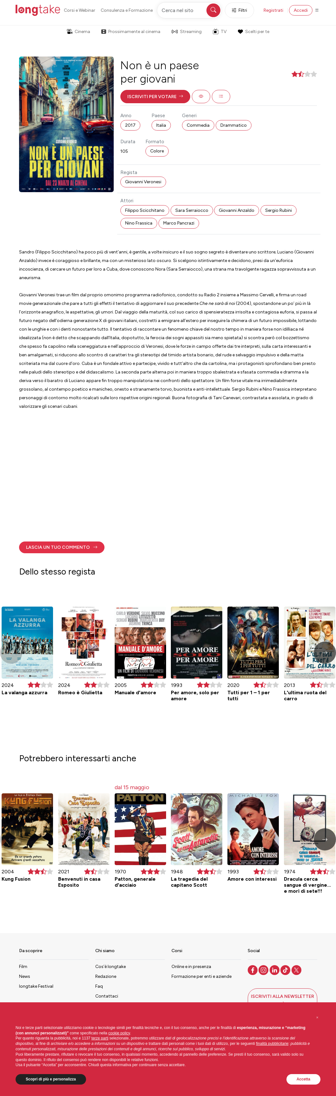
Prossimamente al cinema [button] (130, 31)
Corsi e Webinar (79, 10)
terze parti (99, 1038)
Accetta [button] (303, 1079)
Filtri (239, 10)
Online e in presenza (191, 966)
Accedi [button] (301, 10)
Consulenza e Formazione (127, 10)
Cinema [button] (78, 31)
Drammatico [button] (233, 125)
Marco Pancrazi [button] (178, 223)
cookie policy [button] (119, 1033)
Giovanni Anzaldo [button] (236, 210)
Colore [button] (157, 151)
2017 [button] (130, 125)
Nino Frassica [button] (138, 223)
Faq (99, 986)
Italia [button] (161, 125)
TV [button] (220, 31)
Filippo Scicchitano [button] (145, 210)
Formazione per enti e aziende (201, 976)
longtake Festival (36, 986)
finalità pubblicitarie (272, 1043)
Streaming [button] (186, 31)
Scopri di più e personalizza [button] (51, 1079)
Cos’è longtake (110, 966)
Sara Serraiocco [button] (191, 210)
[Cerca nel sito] (189, 10)
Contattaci (106, 996)
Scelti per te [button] (253, 31)
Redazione (105, 976)
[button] (155, 96)
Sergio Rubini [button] (278, 210)
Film (23, 966)
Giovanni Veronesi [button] (143, 182)
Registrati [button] (273, 10)
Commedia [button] (198, 125)
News (24, 976)
